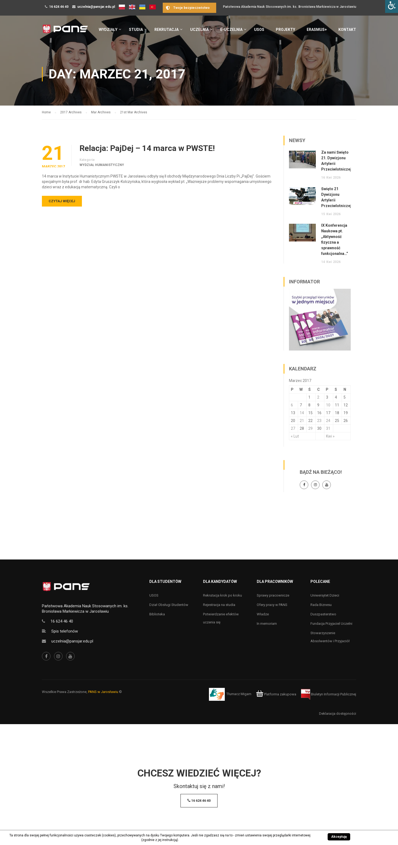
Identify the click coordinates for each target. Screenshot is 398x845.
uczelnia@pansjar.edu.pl (96, 7)
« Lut (295, 436)
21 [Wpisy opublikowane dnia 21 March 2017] (302, 420)
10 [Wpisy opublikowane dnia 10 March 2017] (328, 405)
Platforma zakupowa (276, 694)
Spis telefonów (64, 631)
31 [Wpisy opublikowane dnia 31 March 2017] (328, 428)
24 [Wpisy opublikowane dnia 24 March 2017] (328, 420)
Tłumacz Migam (238, 694)
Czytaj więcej (62, 201)
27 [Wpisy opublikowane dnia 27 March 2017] (293, 428)
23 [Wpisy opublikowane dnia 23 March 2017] (319, 420)
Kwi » (330, 436)
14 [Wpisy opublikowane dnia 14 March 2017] (302, 413)
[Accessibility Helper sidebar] (391, 6)
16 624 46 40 (58, 7)
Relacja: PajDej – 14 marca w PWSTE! (147, 148)
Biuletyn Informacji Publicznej (328, 694)
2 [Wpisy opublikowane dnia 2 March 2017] (318, 397)
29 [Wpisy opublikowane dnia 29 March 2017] (310, 428)
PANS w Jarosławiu (103, 692)
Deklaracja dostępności (337, 714)
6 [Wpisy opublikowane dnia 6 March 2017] (292, 405)
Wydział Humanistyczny (101, 165)
